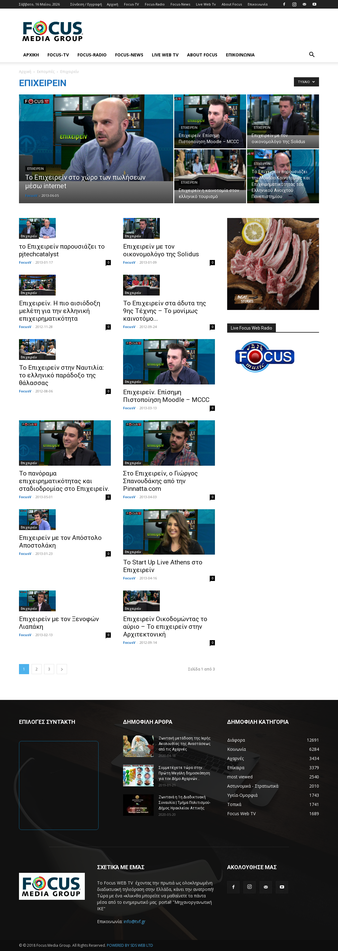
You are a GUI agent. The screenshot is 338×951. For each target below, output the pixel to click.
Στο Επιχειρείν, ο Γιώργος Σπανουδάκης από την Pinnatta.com (160, 481)
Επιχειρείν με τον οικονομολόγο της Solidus (161, 250)
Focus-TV (131, 4)
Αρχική (112, 4)
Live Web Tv (206, 4)
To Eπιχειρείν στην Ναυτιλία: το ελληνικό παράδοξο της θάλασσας (61, 375)
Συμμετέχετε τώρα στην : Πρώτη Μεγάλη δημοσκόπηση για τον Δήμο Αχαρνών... (184, 773)
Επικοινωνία (258, 4)
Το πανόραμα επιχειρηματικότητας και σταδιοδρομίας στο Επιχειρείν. (64, 481)
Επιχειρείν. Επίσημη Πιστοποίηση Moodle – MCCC (166, 395)
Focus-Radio (155, 4)
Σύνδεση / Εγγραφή (86, 4)
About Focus (232, 4)
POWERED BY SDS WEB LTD (130, 945)
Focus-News (180, 4)
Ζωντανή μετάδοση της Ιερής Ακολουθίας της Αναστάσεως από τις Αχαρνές (185, 743)
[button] (311, 55)
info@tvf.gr (134, 921)
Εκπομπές (45, 71)
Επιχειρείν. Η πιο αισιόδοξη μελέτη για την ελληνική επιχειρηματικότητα (59, 311)
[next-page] (62, 669)
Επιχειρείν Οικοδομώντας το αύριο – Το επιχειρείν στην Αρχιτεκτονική (165, 626)
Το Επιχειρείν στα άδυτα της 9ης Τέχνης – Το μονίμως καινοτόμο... (164, 311)
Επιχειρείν (35, 168)
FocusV (31, 195)
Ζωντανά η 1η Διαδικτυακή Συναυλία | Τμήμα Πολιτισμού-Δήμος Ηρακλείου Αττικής (184, 802)
